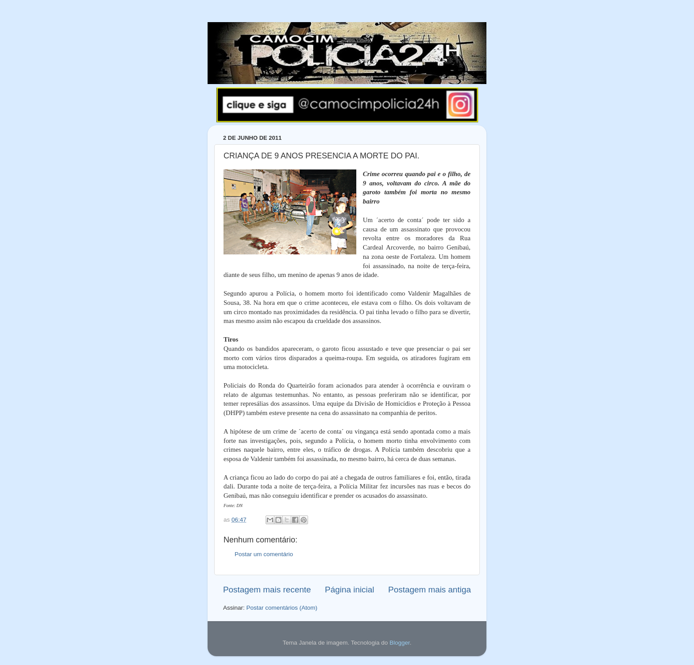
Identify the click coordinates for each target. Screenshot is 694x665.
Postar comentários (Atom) (282, 607)
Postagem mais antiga (429, 589)
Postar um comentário (264, 554)
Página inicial (349, 589)
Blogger (399, 642)
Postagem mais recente (267, 589)
